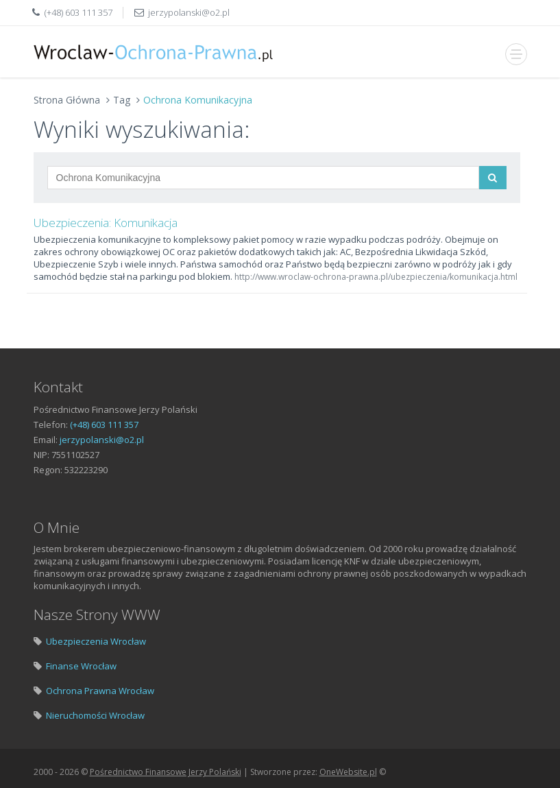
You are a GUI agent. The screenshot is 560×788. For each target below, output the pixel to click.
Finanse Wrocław (81, 666)
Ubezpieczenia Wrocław (96, 641)
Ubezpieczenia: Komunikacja (106, 222)
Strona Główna (67, 99)
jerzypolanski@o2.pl (189, 12)
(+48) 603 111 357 (78, 12)
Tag (121, 99)
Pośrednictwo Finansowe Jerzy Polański (165, 772)
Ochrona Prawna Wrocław (100, 690)
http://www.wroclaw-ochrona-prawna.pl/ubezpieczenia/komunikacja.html (376, 277)
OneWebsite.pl (348, 772)
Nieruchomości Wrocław (95, 715)
